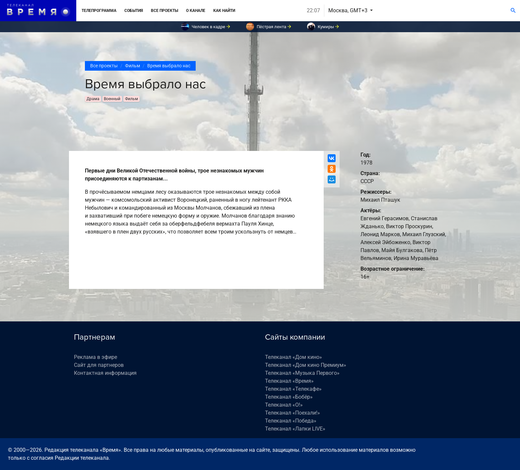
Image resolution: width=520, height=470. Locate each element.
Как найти (224, 10)
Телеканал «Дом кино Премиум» (305, 365)
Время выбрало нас (168, 65)
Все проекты (164, 10)
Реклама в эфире (95, 357)
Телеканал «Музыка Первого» (302, 373)
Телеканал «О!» (284, 405)
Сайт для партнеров (99, 365)
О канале (195, 10)
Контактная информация (105, 373)
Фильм (132, 65)
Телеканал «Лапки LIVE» (295, 429)
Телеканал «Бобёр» (289, 397)
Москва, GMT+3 (348, 10)
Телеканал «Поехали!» (292, 413)
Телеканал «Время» (289, 381)
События (133, 10)
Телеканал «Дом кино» (293, 357)
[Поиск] (513, 10)
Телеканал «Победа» (290, 421)
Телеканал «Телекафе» (293, 389)
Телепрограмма (99, 10)
